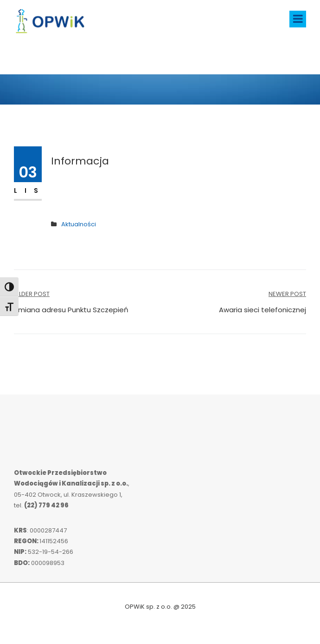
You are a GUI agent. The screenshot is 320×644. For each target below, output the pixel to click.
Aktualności (78, 224)
